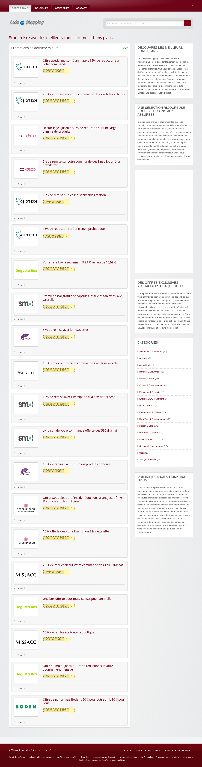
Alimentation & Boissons (151, 351)
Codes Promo (20, 8)
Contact (81, 8)
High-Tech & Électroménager (153, 419)
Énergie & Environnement (151, 399)
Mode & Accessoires (149, 432)
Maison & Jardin (147, 426)
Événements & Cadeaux (151, 412)
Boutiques (41, 8)
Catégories (62, 8)
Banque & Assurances (149, 372)
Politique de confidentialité (177, 750)
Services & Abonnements (151, 446)
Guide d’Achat (143, 750)
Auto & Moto (145, 365)
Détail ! (19, 83)
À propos (128, 750)
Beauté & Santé (146, 378)
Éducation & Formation (150, 392)
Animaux (143, 358)
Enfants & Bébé (146, 405)
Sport (142, 453)
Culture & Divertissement (151, 385)
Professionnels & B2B (149, 439)
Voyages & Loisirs (147, 459)
